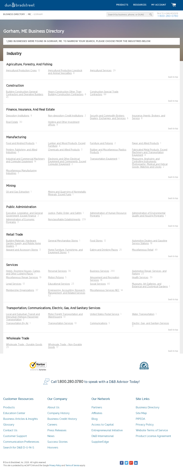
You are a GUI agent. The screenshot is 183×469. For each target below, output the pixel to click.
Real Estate (12, 122)
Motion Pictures (56, 277)
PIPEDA (140, 418)
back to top (173, 77)
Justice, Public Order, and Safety (65, 213)
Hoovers (52, 447)
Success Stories (57, 441)
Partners (97, 407)
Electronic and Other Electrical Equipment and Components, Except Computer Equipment (67, 161)
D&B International (103, 436)
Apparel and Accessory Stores (22, 250)
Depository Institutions (17, 116)
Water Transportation (143, 314)
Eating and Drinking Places (104, 250)
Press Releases (56, 430)
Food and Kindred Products (20, 143)
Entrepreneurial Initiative (107, 430)
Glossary (8, 424)
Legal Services (13, 284)
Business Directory (147, 407)
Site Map (141, 413)
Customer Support (15, 436)
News (50, 436)
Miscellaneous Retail (142, 250)
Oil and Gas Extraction (17, 192)
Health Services (140, 277)
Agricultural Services (101, 70)
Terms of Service (72, 465)
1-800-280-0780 (168, 15)
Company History (58, 413)
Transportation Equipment (103, 159)
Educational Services (59, 284)
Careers (52, 424)
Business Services (99, 271)
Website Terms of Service (152, 430)
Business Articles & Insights (20, 418)
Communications (98, 323)
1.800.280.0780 (70, 382)
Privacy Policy (145, 424)
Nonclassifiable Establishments (64, 219)
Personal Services (57, 271)
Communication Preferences (21, 441)
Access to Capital (103, 424)
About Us (53, 407)
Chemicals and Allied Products (64, 150)
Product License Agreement (153, 436)
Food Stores (96, 241)
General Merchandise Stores (63, 241)
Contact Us (10, 430)
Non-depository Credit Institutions (65, 116)
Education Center (14, 413)
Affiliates (97, 413)
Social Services (98, 284)
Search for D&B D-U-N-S (18, 447)
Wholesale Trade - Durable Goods (24, 344)
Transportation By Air (17, 323)
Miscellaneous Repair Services (22, 277)
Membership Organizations (20, 290)
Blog (95, 418)
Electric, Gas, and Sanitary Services (150, 323)
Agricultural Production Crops (21, 70)
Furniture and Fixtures (101, 143)
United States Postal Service (104, 314)
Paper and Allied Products (145, 143)
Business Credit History (62, 418)
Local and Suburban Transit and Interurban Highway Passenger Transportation (23, 317)
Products (9, 407)
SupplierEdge (100, 441)
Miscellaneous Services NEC (104, 290)
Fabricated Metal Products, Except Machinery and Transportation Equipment (149, 152)
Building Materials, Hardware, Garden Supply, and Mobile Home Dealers (23, 243)
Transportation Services (60, 323)
